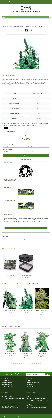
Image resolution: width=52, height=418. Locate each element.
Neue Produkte (30, 384)
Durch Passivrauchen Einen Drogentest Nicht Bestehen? (37, 401)
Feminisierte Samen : (8, 144)
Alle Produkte (29, 386)
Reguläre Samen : (8, 149)
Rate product (26, 227)
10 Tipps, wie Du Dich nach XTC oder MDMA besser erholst (37, 404)
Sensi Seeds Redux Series (10, 179)
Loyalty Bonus (30, 125)
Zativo (8, 416)
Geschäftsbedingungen (6, 384)
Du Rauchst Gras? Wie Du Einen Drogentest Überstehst (36, 395)
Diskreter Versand (5, 380)
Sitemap (28, 388)
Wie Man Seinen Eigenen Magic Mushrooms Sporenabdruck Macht (11, 395)
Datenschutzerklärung (6, 382)
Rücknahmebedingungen (7, 386)
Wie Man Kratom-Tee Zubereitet (9, 404)
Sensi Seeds (38, 118)
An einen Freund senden (9, 131)
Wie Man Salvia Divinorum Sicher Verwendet (11, 402)
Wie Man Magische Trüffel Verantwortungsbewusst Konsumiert (10, 406)
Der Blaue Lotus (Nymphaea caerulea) (35, 398)
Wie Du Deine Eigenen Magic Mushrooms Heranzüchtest (36, 408)
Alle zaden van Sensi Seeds (10, 180)
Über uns (28, 380)
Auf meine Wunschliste (26, 159)
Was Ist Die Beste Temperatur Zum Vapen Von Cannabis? (12, 399)
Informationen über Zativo (32, 382)
